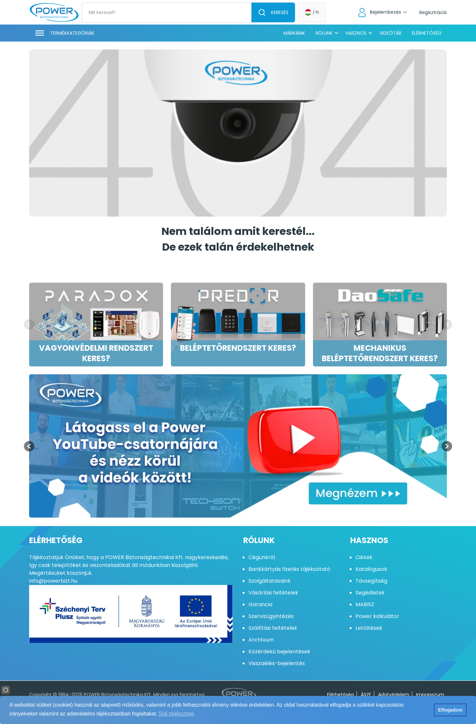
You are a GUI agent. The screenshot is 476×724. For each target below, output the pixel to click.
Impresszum (430, 694)
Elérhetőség (427, 33)
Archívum (261, 640)
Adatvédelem (393, 694)
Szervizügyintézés (271, 616)
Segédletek (370, 592)
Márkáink (294, 33)
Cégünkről (261, 557)
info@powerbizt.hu (53, 581)
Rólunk (324, 33)
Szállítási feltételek (272, 628)
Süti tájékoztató (176, 713)
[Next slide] (447, 324)
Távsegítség (371, 581)
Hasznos (356, 33)
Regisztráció (433, 12)
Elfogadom (450, 710)
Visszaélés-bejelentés (276, 663)
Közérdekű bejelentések (279, 651)
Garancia (260, 604)
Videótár (390, 33)
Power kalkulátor (377, 616)
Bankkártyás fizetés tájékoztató (289, 569)
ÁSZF (366, 694)
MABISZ (365, 604)
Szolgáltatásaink (269, 581)
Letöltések (369, 628)
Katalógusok (371, 569)
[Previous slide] (29, 324)
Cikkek (364, 557)
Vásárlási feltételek (273, 592)
